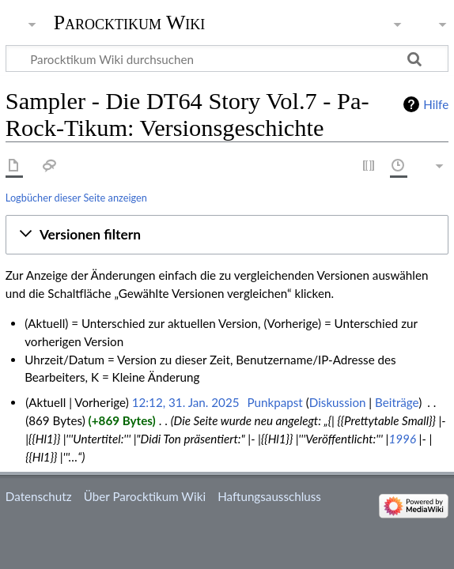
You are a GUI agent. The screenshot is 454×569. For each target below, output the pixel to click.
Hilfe (435, 104)
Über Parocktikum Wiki (145, 496)
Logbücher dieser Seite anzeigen (76, 197)
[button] (227, 234)
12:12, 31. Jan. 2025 (186, 402)
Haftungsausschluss (269, 496)
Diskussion (337, 402)
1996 (403, 438)
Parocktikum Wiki (130, 21)
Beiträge (396, 402)
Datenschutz (39, 496)
